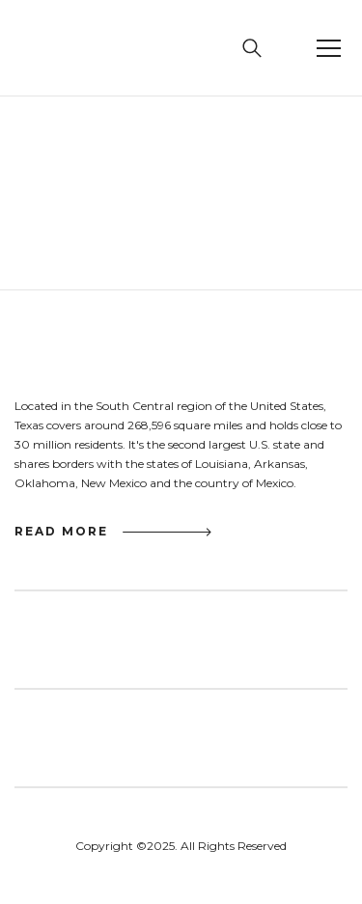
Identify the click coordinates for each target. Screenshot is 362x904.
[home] (59, 48)
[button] (328, 48)
